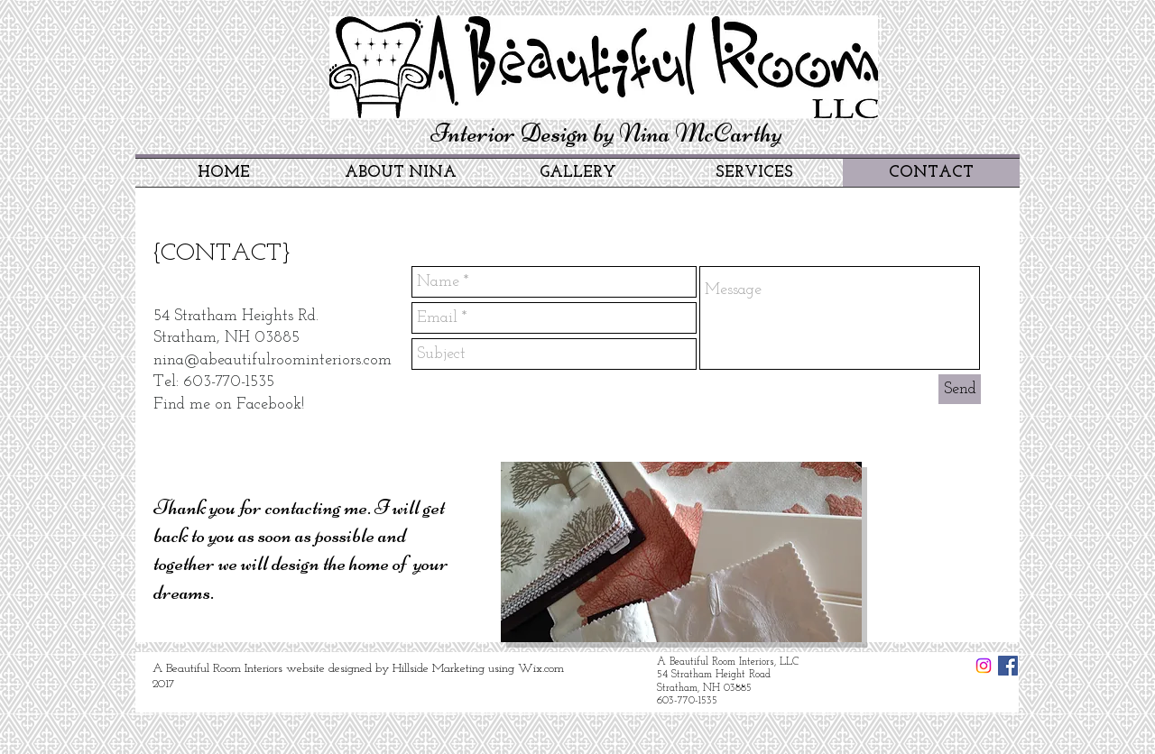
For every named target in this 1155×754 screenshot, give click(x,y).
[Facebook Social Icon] (1008, 666)
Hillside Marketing (439, 669)
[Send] (959, 389)
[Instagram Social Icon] (983, 666)
